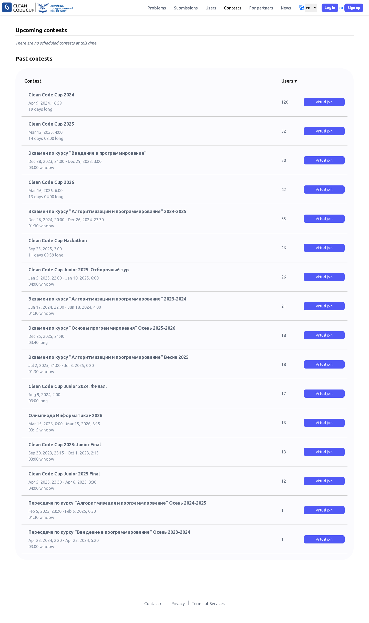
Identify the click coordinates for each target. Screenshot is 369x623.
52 (283, 131)
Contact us (154, 603)
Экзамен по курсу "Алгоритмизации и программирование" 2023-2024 (107, 298)
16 (283, 422)
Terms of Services (208, 603)
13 (283, 452)
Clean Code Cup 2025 (51, 123)
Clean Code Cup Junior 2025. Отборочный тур (78, 269)
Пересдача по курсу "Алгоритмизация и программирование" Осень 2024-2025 (117, 502)
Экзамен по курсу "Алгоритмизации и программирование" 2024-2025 (107, 211)
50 (283, 160)
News (286, 8)
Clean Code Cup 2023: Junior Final (64, 444)
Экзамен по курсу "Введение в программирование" (87, 152)
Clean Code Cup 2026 (51, 182)
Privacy (178, 603)
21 (283, 306)
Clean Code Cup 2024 (51, 94)
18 (283, 335)
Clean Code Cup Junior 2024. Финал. (67, 386)
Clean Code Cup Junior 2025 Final (64, 473)
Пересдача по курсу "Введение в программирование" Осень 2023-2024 (109, 532)
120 (284, 102)
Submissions (186, 8)
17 (283, 393)
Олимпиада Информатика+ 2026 (65, 415)
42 (283, 189)
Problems (157, 8)
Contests (232, 8)
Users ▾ (289, 81)
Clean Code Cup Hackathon (57, 240)
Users (211, 8)
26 (283, 248)
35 (283, 218)
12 (283, 481)
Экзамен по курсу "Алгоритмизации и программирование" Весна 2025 (108, 357)
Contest (33, 81)
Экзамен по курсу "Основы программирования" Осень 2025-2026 (101, 327)
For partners (261, 8)
